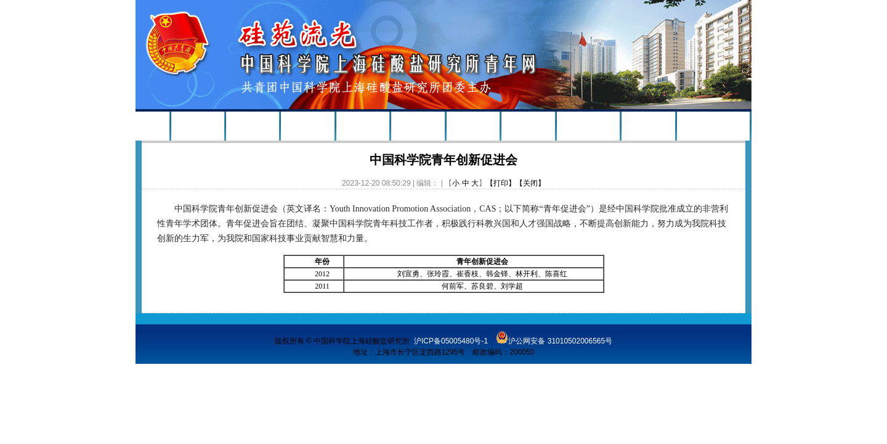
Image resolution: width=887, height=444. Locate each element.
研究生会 (473, 126)
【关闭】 (530, 183)
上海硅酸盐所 (713, 126)
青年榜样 (363, 126)
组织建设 (197, 126)
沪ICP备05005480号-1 (451, 341)
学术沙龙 (528, 126)
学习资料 (648, 126)
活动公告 (308, 126)
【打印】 (501, 183)
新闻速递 (252, 126)
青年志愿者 (588, 126)
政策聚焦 (417, 126)
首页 (152, 126)
